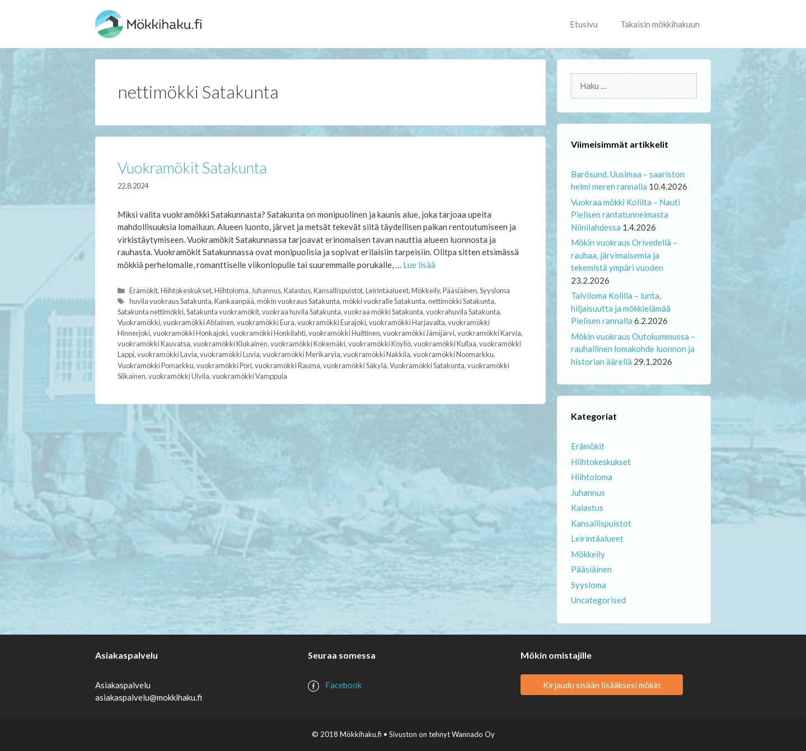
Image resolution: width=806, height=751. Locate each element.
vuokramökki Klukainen (230, 343)
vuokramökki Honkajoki (190, 332)
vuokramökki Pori (224, 365)
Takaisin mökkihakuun (660, 24)
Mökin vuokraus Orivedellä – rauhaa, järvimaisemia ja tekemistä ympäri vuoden (624, 255)
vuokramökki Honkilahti (268, 332)
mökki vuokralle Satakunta (384, 301)
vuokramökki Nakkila (376, 354)
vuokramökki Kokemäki (307, 343)
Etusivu (584, 24)
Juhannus (266, 290)
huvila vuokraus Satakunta (170, 301)
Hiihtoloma (231, 290)
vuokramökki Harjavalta (407, 322)
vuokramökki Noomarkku (453, 354)
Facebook (343, 685)
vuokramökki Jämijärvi (418, 332)
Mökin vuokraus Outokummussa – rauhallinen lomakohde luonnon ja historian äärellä (633, 349)
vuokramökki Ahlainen (198, 322)
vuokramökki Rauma (287, 365)
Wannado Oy (473, 734)
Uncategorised (598, 600)
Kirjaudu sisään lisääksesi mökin (601, 685)
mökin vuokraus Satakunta (298, 301)
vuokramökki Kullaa (445, 343)
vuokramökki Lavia (167, 354)
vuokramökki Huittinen (344, 332)
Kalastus (297, 290)
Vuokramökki (139, 322)
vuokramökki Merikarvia (301, 354)
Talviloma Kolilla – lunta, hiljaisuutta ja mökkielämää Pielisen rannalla (621, 308)
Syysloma (495, 290)
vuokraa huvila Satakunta (301, 311)
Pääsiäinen (460, 290)
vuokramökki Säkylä (355, 365)
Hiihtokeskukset (186, 290)
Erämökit (143, 290)
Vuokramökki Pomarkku (156, 365)
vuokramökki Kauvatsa (154, 343)
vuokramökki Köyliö (379, 343)
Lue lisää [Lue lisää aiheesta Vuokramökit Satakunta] (419, 265)
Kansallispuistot (338, 290)
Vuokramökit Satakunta (192, 167)
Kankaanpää (234, 301)
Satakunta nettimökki (151, 311)
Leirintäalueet (387, 290)
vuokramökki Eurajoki (331, 322)
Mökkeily (425, 290)
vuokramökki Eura (265, 322)
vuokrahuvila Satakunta (463, 311)
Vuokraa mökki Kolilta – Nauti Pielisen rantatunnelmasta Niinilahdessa (625, 214)
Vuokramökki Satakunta (427, 365)
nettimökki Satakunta (461, 301)
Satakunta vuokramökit (222, 311)
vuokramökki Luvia (230, 354)
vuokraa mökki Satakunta (383, 311)
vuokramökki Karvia (489, 332)
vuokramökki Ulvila (178, 376)
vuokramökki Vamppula (249, 376)
